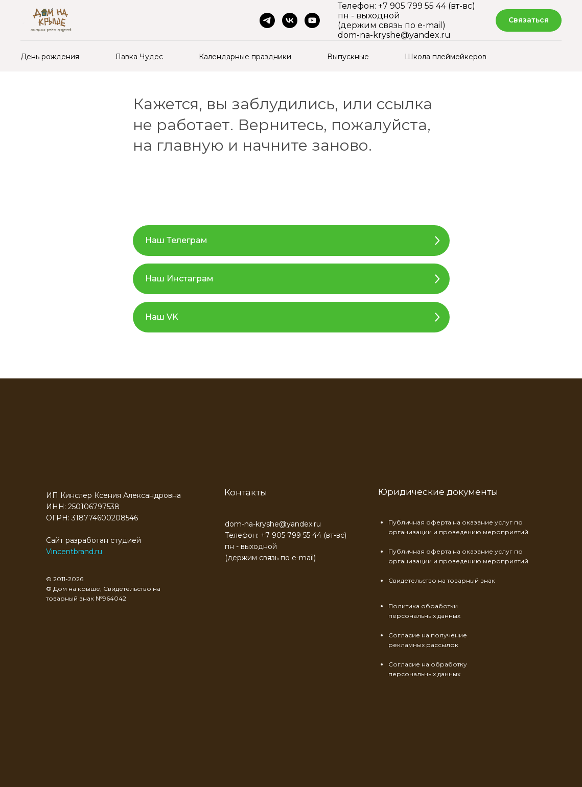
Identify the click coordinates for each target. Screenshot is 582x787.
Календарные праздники (245, 56)
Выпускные (348, 56)
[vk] (289, 20)
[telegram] (267, 20)
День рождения (49, 56)
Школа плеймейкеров (445, 56)
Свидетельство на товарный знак (441, 580)
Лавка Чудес (139, 56)
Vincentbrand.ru (74, 551)
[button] (529, 20)
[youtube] (312, 20)
